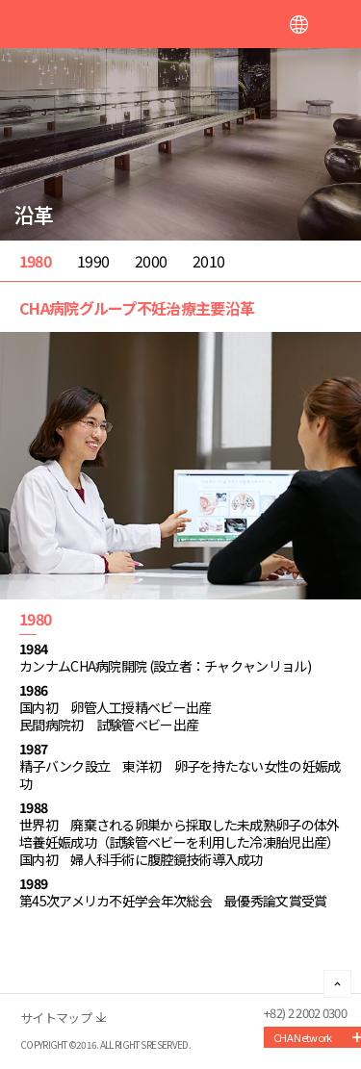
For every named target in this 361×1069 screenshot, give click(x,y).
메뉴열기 (337, 24)
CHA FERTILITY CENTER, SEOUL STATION (106, 25)
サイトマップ (55, 1017)
